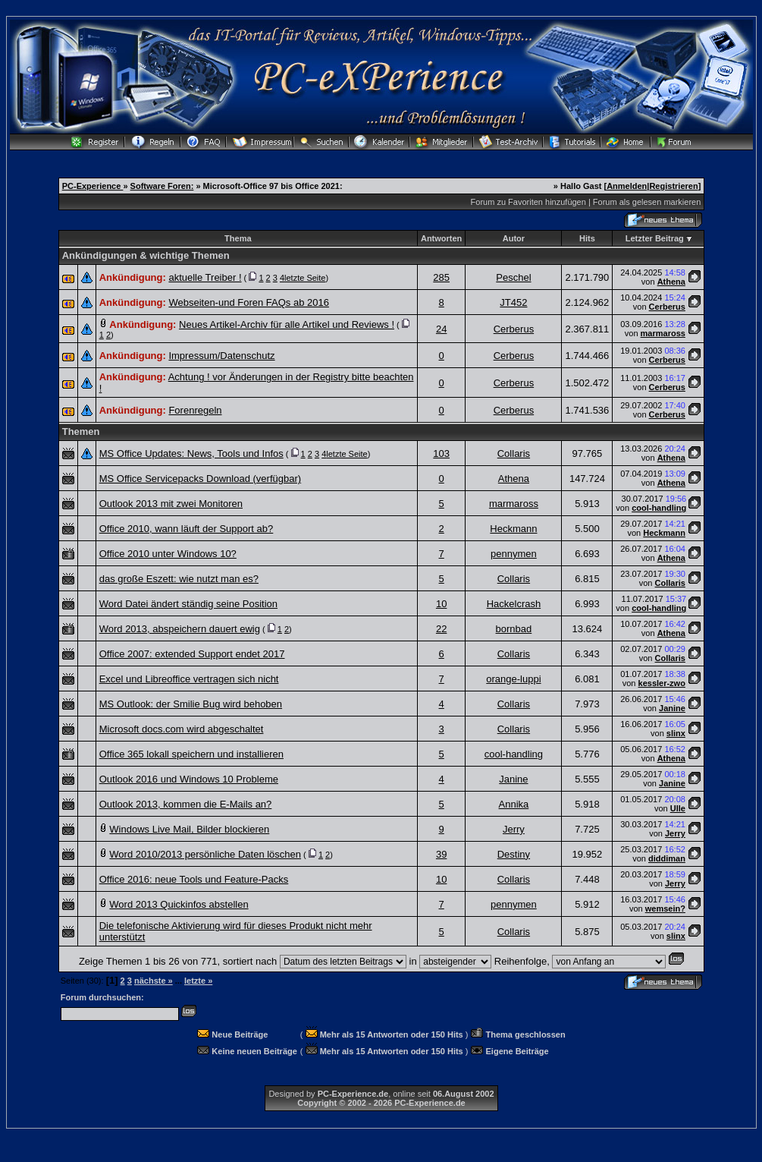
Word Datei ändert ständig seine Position (188, 603)
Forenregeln (194, 410)
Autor (514, 238)
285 (441, 277)
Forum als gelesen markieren (647, 201)
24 (441, 329)
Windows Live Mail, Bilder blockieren (189, 829)
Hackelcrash (514, 603)
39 (441, 854)
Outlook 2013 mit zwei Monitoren (171, 503)
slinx (675, 733)
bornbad (514, 629)
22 (441, 629)
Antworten (441, 238)
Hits (587, 238)
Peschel (513, 277)
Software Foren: (162, 186)
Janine (672, 708)
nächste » (153, 980)
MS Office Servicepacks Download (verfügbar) (200, 478)
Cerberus (667, 306)
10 (441, 603)
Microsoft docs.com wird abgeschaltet (181, 729)
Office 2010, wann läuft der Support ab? (186, 528)
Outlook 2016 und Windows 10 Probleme (188, 779)
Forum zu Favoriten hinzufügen (528, 201)
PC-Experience (93, 186)
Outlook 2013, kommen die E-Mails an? (185, 804)
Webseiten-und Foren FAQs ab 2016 (248, 302)
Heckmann (513, 528)
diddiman (666, 858)
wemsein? (665, 908)
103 (441, 453)
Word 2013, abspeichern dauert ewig (179, 629)
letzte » (198, 980)
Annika (514, 804)
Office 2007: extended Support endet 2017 (192, 654)
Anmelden (627, 186)
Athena (671, 281)
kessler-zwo (661, 683)
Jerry (514, 829)
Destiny (513, 854)
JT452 (513, 302)
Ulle (677, 808)
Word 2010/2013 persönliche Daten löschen (205, 854)
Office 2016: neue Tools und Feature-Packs (194, 879)
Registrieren (673, 186)
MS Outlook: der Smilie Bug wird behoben (190, 704)
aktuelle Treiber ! (204, 277)
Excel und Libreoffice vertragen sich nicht (189, 679)
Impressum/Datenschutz (221, 355)
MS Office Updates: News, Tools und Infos (191, 453)
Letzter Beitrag (655, 238)
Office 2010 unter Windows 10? (168, 553)
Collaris (513, 453)
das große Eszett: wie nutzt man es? (179, 578)
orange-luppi (513, 679)
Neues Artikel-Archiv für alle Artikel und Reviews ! (286, 324)
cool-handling (659, 507)
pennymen (514, 553)
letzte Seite (304, 277)
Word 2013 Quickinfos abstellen (178, 904)
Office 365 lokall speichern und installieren (191, 754)
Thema (237, 238)
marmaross (663, 333)
